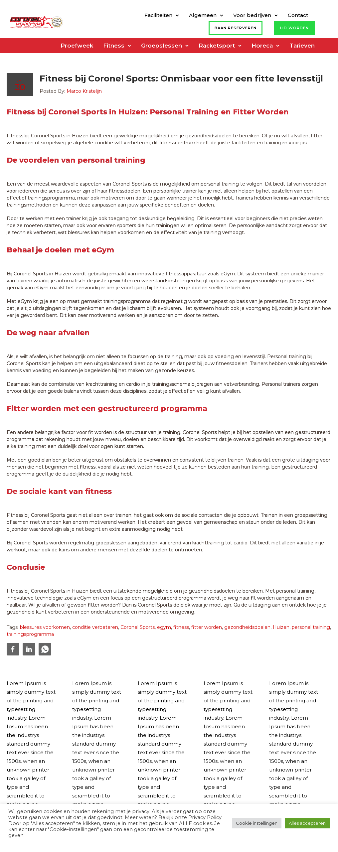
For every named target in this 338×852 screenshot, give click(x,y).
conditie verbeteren (95, 627)
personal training (311, 627)
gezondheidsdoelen (247, 627)
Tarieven (302, 45)
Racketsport (217, 45)
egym (164, 627)
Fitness (113, 45)
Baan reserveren (235, 28)
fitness (181, 627)
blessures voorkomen (45, 627)
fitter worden (206, 627)
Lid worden (294, 28)
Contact (298, 15)
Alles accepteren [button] (307, 823)
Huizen (281, 627)
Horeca (262, 45)
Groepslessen (161, 45)
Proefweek (77, 45)
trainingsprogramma (30, 634)
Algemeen (203, 15)
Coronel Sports (137, 627)
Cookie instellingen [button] (256, 823)
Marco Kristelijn (84, 91)
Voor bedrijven (252, 15)
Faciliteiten (158, 15)
